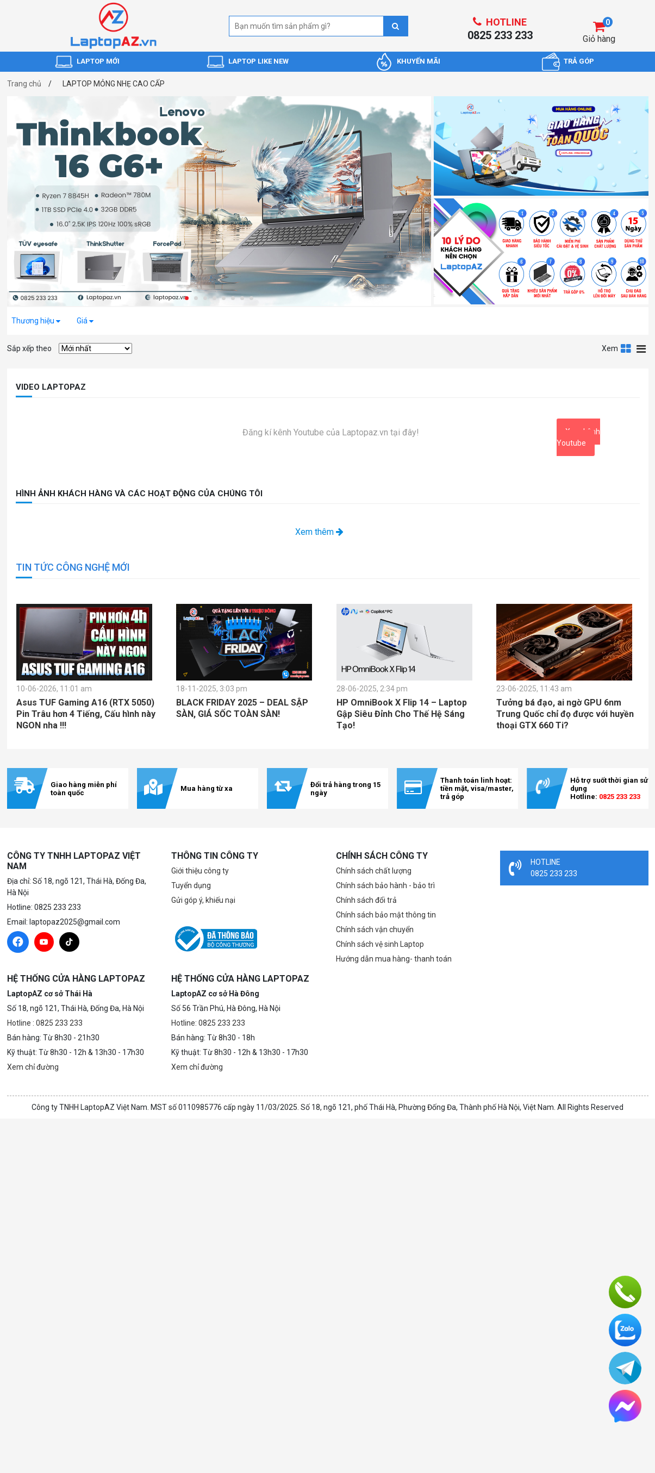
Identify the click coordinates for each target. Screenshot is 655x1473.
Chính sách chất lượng (373, 870)
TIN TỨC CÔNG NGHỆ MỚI (73, 567)
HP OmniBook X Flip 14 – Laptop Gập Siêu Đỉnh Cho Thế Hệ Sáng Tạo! (401, 714)
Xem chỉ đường (33, 1067)
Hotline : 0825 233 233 (45, 1023)
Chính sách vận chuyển (375, 929)
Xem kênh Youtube (578, 437)
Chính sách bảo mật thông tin (386, 914)
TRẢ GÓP (579, 61)
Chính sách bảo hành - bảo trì (385, 885)
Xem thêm (319, 532)
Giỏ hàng (599, 39)
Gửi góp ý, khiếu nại (203, 900)
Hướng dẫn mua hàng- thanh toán (394, 958)
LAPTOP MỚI (98, 61)
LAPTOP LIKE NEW (258, 61)
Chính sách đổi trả (366, 900)
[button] (186, 298)
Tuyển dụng (191, 885)
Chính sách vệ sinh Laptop (380, 944)
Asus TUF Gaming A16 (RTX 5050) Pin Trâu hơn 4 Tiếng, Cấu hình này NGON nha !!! (85, 714)
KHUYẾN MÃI (418, 61)
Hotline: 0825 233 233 (208, 1023)
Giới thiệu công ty (200, 870)
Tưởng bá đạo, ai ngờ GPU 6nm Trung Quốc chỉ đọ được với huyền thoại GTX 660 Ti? (565, 714)
